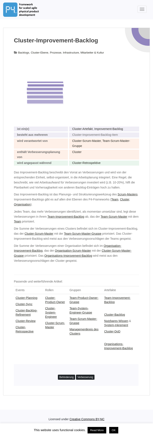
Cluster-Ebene (39, 52)
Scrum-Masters (128, 194)
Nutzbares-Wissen (116, 321)
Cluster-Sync (24, 304)
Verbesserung (85, 377)
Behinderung (66, 377)
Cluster (76, 152)
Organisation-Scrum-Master (73, 250)
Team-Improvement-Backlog (65, 216)
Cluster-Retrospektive (86, 163)
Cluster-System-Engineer (51, 312)
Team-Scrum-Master (114, 216)
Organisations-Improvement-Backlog (68, 255)
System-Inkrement (116, 325)
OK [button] (114, 430)
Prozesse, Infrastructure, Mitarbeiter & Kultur (77, 52)
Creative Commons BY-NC (86, 419)
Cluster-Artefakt (82, 129)
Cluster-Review (26, 321)
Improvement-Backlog (108, 129)
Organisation (22, 204)
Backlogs (23, 52)
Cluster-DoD (112, 331)
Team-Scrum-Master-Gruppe (82, 233)
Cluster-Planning (26, 298)
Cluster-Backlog (114, 314)
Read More (97, 430)
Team (114, 199)
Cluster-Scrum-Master (86, 141)
